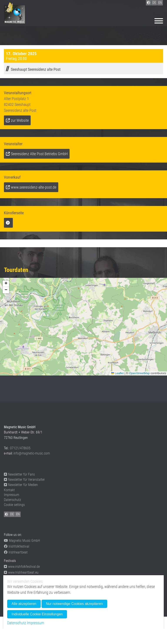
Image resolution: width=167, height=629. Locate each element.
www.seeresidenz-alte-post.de (33, 187)
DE (12, 514)
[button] (6, 283)
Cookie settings (14, 505)
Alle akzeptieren (24, 604)
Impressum (11, 495)
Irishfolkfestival (16, 546)
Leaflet (117, 373)
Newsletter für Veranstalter (24, 480)
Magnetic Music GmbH (22, 540)
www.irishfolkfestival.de (22, 567)
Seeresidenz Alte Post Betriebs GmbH (39, 153)
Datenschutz (12, 500)
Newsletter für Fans (19, 474)
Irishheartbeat (16, 552)
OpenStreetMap (139, 373)
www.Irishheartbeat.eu (21, 572)
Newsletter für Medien (21, 485)
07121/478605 (20, 448)
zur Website (20, 120)
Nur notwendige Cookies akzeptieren (74, 604)
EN (18, 514)
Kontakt (9, 490)
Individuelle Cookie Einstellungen (37, 614)
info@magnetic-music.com (31, 453)
